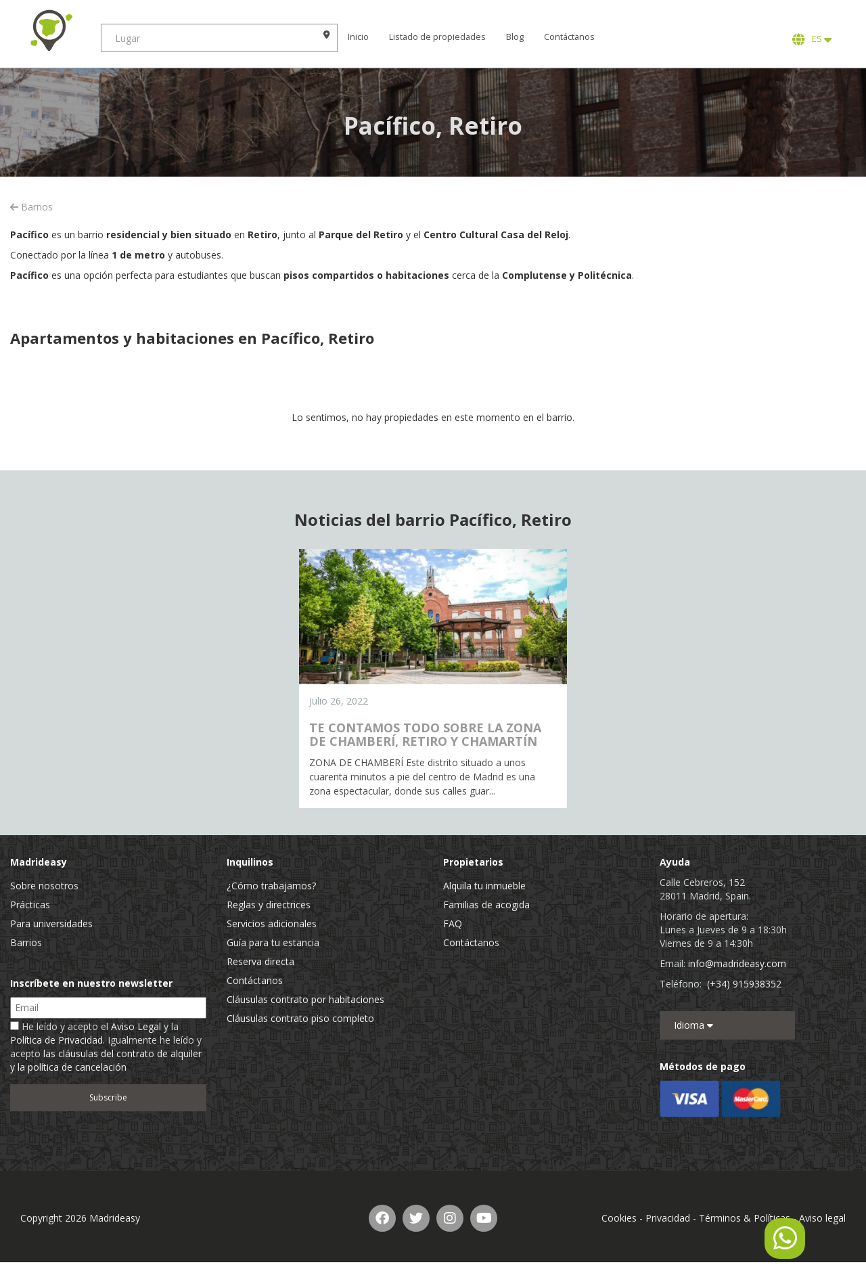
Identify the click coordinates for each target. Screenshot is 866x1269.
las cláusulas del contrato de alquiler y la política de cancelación (106, 1060)
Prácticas (30, 904)
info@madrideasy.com (737, 963)
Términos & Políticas (744, 1217)
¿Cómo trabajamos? (271, 885)
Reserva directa (260, 961)
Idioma (693, 1025)
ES (811, 39)
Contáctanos (570, 37)
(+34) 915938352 (744, 983)
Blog (515, 37)
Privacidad (667, 1217)
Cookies (619, 1217)
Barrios (31, 206)
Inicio (358, 37)
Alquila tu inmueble (484, 885)
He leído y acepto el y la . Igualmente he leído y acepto (106, 1046)
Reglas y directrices (269, 904)
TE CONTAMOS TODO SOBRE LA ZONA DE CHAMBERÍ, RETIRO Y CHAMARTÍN (425, 734)
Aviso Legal (136, 1026)
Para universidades (51, 923)
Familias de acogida (486, 904)
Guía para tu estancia (273, 942)
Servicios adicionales (272, 923)
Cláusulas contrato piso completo (300, 1018)
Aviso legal (822, 1217)
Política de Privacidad (56, 1039)
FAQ (452, 923)
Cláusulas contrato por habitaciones (305, 999)
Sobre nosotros (44, 885)
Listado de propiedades (438, 37)
